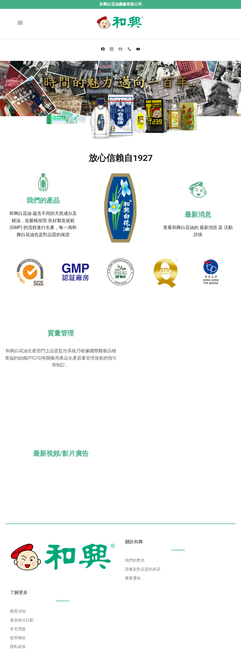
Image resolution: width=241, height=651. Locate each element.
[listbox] (178, 515)
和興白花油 (20, 213)
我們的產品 (43, 200)
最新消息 (198, 214)
